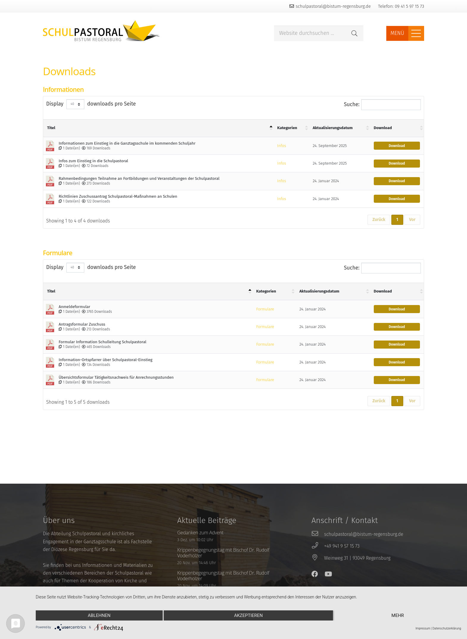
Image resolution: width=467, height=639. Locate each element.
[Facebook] (315, 574)
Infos (281, 145)
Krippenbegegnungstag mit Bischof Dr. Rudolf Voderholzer (223, 553)
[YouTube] (328, 574)
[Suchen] (354, 33)
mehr (397, 615)
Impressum (422, 628)
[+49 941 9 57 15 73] (318, 546)
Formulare (265, 309)
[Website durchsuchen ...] (318, 33)
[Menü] (416, 33)
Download (397, 146)
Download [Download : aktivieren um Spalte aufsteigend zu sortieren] (383, 128)
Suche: (382, 104)
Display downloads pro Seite (91, 104)
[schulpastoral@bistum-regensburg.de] (318, 534)
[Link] (101, 30)
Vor (412, 219)
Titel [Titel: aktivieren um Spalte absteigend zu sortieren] (51, 128)
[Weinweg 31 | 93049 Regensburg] (318, 558)
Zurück (378, 219)
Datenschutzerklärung (446, 628)
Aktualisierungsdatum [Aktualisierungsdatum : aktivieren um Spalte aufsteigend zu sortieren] (333, 128)
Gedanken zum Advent (200, 532)
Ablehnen (99, 615)
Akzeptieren (248, 615)
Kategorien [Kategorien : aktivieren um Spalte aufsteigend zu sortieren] (287, 128)
